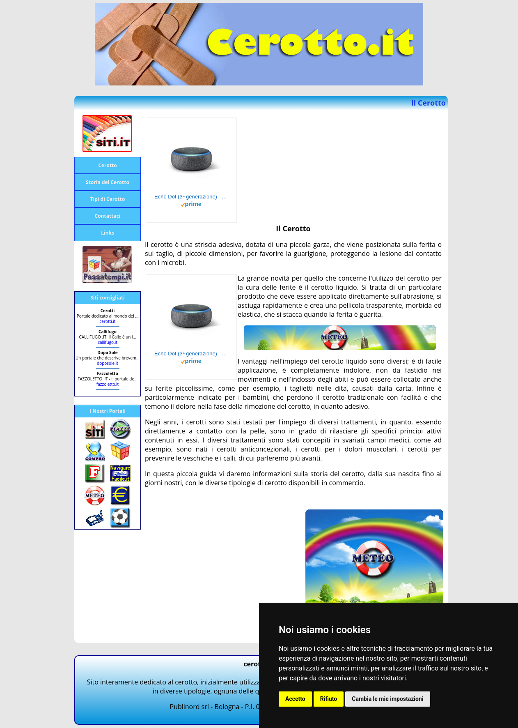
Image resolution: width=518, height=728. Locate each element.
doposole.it (107, 363)
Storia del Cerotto (107, 182)
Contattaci (108, 215)
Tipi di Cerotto (107, 199)
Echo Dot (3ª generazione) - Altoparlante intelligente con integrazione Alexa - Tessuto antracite (191, 197)
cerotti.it (108, 321)
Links (107, 232)
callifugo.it (107, 342)
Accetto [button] (295, 699)
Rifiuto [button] (328, 699)
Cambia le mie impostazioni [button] (387, 699)
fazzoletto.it (107, 384)
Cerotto (107, 165)
